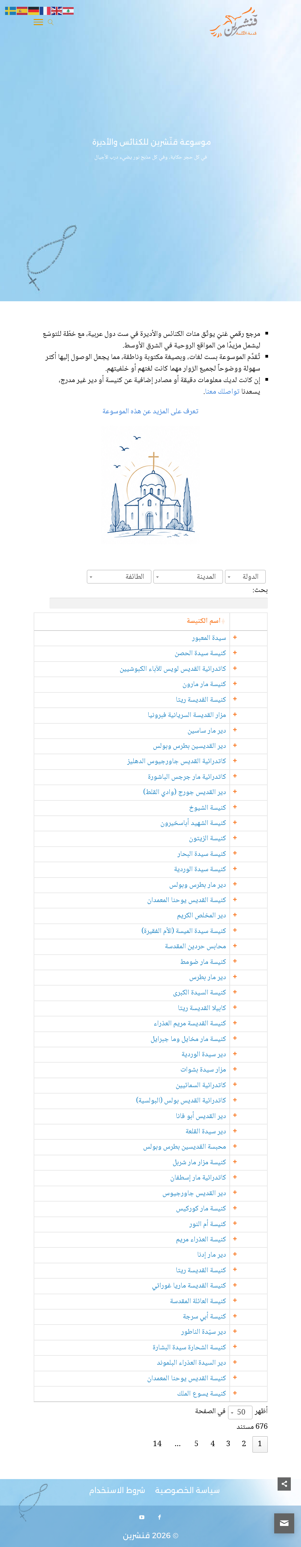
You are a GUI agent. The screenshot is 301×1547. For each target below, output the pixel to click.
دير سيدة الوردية (230, 1054)
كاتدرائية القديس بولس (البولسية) (208, 1101)
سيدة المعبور (236, 638)
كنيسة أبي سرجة (231, 1317)
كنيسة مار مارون (231, 684)
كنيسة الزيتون (234, 838)
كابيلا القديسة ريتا (229, 1008)
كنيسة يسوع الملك (228, 1394)
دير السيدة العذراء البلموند (218, 1363)
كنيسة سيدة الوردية (227, 869)
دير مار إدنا (238, 1255)
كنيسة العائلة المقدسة (225, 1301)
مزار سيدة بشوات (230, 1070)
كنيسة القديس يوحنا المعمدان (213, 900)
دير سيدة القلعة (232, 1132)
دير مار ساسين (233, 731)
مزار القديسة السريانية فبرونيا (213, 715)
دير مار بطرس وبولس (224, 885)
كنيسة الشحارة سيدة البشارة (216, 1348)
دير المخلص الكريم (228, 916)
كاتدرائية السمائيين (228, 1085)
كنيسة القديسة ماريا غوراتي (216, 1286)
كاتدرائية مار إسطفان (225, 1178)
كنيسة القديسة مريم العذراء (217, 1024)
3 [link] (228, 1444)
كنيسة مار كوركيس (228, 1209)
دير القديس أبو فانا (228, 1116)
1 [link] (260, 1444)
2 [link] (244, 1444)
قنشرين (136, 1535)
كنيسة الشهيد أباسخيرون (220, 823)
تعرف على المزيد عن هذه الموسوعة (150, 411)
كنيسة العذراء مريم (228, 1240)
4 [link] (212, 1444)
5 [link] (196, 1444)
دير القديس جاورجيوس (221, 1193)
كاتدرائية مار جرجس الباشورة (214, 777)
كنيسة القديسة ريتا (228, 700)
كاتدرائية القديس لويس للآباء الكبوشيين (200, 669)
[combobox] (245, 576)
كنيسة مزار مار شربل (226, 1162)
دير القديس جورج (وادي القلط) (211, 792)
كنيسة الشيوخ (234, 808)
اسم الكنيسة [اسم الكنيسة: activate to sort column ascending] (230, 621)
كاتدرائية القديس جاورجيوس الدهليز (203, 761)
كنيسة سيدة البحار (228, 854)
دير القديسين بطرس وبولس (216, 746)
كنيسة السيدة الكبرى (226, 993)
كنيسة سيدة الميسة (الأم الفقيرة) (210, 931)
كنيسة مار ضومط (230, 962)
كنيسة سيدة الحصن (227, 653)
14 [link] (157, 1444)
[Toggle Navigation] (38, 23)
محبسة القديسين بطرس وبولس (211, 1147)
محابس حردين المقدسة (222, 946)
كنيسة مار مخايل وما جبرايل (215, 1039)
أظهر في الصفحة (231, 1411)
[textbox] (252, 577)
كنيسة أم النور (234, 1224)
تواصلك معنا (223, 391)
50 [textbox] (241, 1412)
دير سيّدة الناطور (230, 1332)
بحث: (159, 596)
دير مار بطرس (234, 977)
